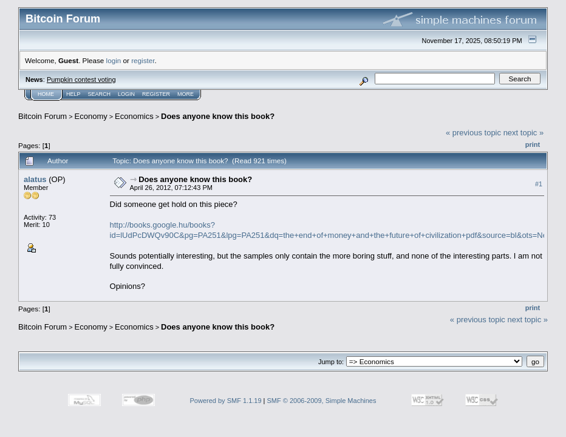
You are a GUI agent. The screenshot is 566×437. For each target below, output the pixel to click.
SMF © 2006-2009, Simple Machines (322, 400)
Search (99, 94)
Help (73, 94)
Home (46, 94)
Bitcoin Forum (42, 116)
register (142, 60)
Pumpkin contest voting (81, 79)
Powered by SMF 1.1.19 (226, 400)
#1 (538, 184)
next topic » (523, 132)
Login (126, 94)
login (113, 60)
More (185, 94)
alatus (35, 179)
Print (532, 144)
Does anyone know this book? (217, 116)
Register (156, 94)
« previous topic (473, 132)
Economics (134, 116)
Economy (91, 116)
